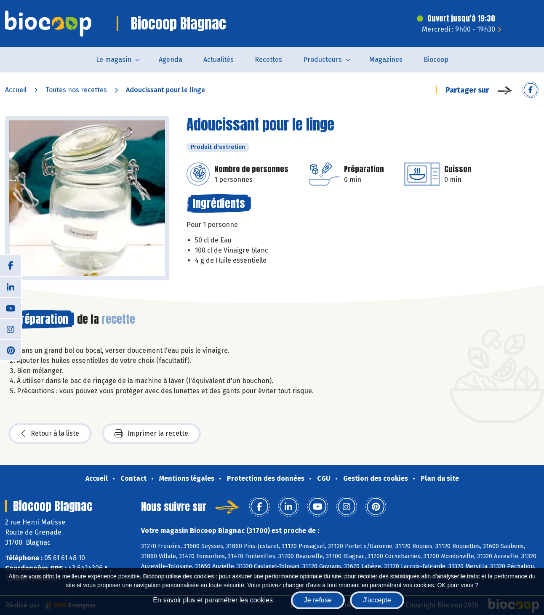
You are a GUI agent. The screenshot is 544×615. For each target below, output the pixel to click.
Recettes (268, 60)
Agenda (170, 60)
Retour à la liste (50, 433)
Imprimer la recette (151, 433)
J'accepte (377, 600)
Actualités (218, 60)
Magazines (386, 60)
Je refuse (318, 600)
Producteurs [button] (322, 60)
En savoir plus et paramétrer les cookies (213, 600)
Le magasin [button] (113, 60)
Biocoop (436, 60)
